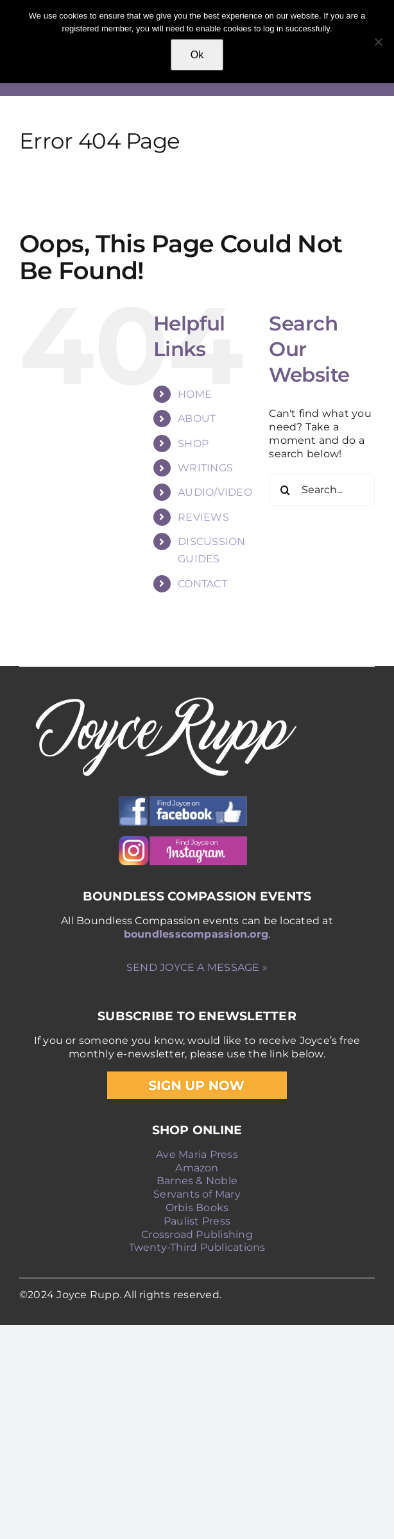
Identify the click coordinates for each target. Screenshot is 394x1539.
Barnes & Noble (197, 1181)
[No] (378, 41)
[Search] (285, 490)
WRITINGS (205, 468)
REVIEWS (203, 517)
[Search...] (322, 490)
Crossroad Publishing (197, 1234)
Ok (197, 54)
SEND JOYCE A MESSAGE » (197, 967)
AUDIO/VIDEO (215, 492)
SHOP (193, 443)
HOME (195, 394)
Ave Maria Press (197, 1154)
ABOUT (197, 418)
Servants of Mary (197, 1194)
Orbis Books (197, 1207)
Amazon (196, 1168)
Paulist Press (197, 1221)
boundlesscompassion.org (196, 934)
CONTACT (202, 584)
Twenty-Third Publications (197, 1247)
